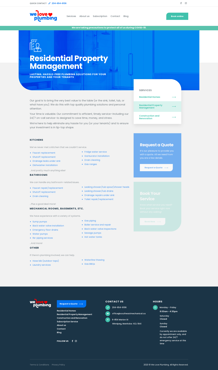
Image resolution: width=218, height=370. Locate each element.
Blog (59, 332)
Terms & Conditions (39, 364)
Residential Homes (149, 97)
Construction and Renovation (149, 117)
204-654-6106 (57, 3)
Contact (61, 328)
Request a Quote (69, 303)
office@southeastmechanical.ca (129, 313)
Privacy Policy (58, 364)
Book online (177, 16)
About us (61, 325)
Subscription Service (67, 321)
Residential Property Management (150, 106)
